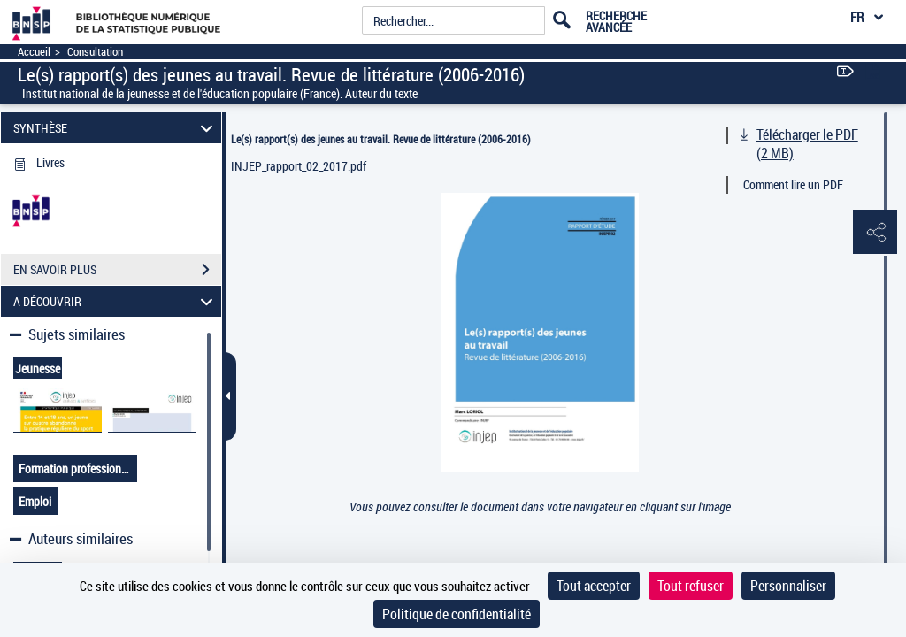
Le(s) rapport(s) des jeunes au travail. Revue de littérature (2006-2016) (381, 139)
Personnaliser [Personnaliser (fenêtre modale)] (788, 585)
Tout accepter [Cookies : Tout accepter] (594, 585)
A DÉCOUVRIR (116, 301)
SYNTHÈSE (116, 127)
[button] (875, 233)
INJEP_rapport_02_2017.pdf (298, 165)
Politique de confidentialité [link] (456, 614)
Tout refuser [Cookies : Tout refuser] (690, 585)
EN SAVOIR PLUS (117, 269)
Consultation (95, 51)
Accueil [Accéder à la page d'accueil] (34, 51)
